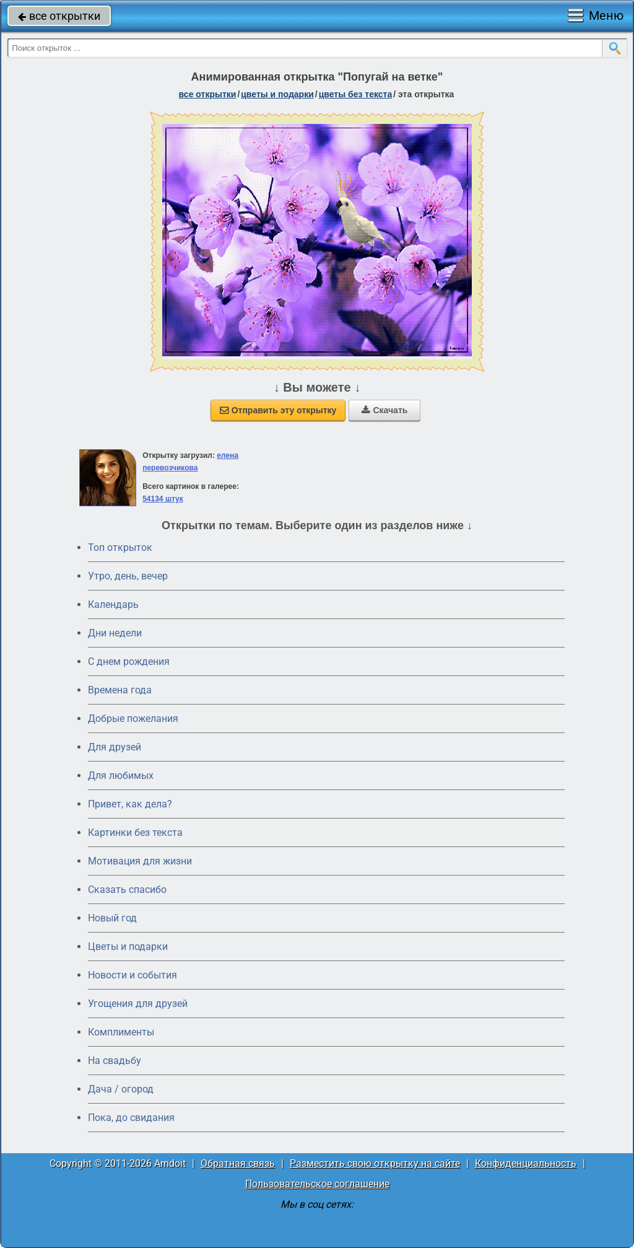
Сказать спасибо (127, 889)
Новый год (112, 918)
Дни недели (115, 633)
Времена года (120, 690)
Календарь (113, 604)
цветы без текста (356, 94)
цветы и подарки (277, 94)
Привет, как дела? (130, 804)
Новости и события (132, 975)
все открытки (59, 15)
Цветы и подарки (128, 946)
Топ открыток (120, 547)
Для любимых (121, 775)
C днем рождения (129, 661)
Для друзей (114, 747)
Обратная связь (238, 1163)
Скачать (384, 410)
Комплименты (121, 1032)
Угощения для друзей (138, 1003)
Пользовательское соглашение (317, 1184)
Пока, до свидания (131, 1117)
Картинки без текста (135, 832)
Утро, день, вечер (128, 576)
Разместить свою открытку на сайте (375, 1163)
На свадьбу (114, 1060)
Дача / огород (121, 1089)
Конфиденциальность (525, 1163)
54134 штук (162, 498)
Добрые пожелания (133, 718)
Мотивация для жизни (140, 861)
